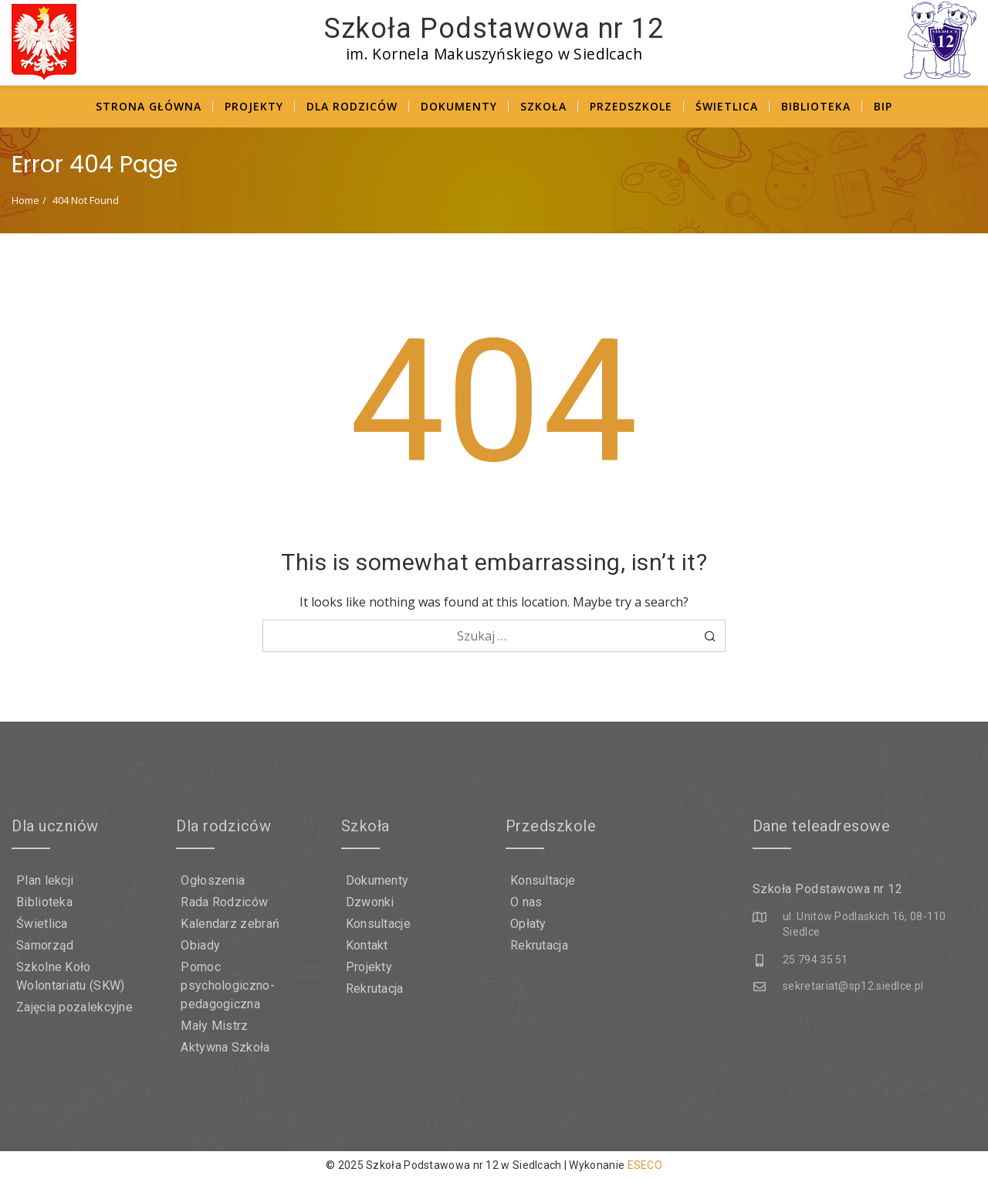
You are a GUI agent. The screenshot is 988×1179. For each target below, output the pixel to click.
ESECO (645, 1165)
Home (25, 200)
